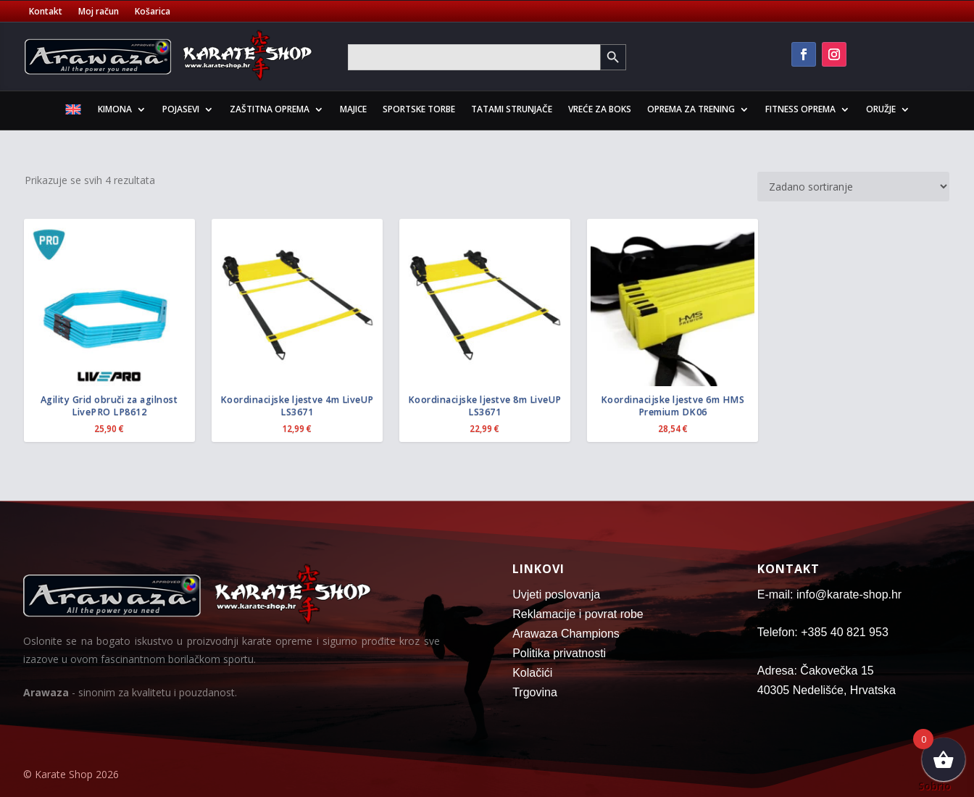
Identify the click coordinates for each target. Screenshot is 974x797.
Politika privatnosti (559, 653)
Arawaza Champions (566, 633)
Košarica (152, 12)
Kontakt (45, 12)
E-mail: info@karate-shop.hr (829, 594)
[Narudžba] (853, 186)
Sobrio (934, 786)
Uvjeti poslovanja (556, 594)
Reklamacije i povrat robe (578, 614)
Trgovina (534, 692)
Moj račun (98, 12)
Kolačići (532, 673)
